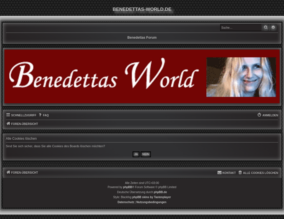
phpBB (127, 187)
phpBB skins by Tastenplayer (151, 197)
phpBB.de (160, 192)
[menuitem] (43, 115)
